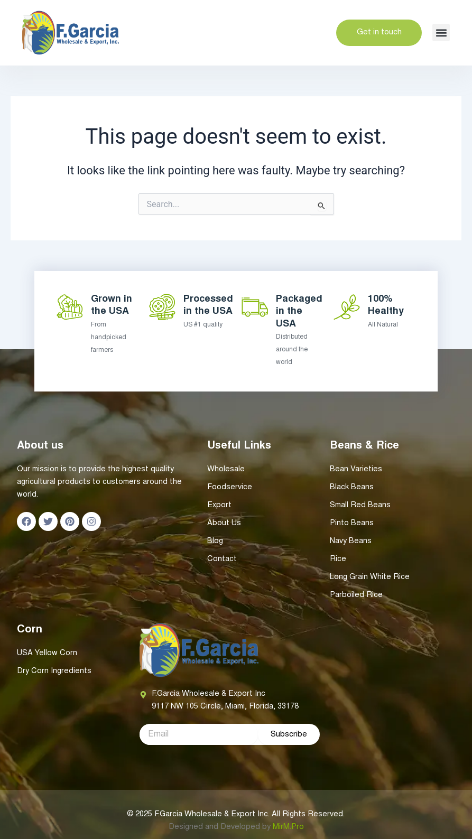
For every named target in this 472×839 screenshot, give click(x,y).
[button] (441, 32)
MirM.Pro (288, 827)
